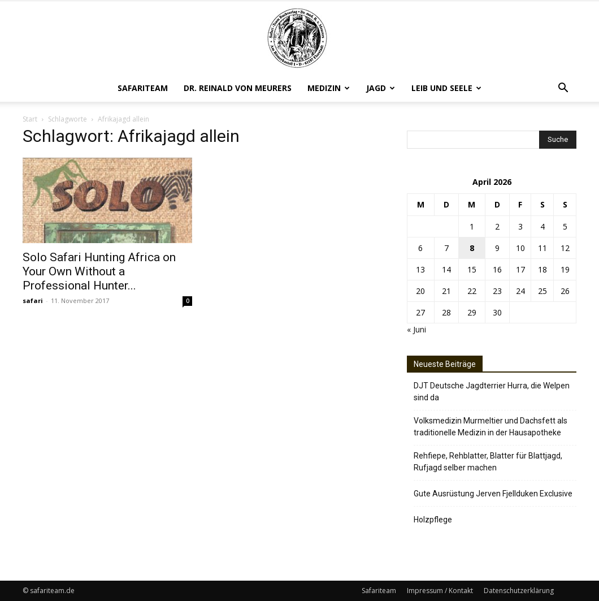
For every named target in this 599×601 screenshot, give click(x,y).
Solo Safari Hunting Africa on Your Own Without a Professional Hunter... (99, 271)
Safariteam (143, 88)
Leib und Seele (446, 88)
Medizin (328, 88)
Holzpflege (433, 519)
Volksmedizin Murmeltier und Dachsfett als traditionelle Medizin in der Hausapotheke (490, 426)
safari (33, 300)
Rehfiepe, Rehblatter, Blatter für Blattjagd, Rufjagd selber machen (488, 461)
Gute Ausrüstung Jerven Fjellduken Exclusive (493, 493)
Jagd (380, 88)
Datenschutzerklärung (519, 590)
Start (30, 119)
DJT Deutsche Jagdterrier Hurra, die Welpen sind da (492, 391)
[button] (562, 89)
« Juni (416, 329)
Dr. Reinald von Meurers (238, 88)
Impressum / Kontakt (440, 590)
